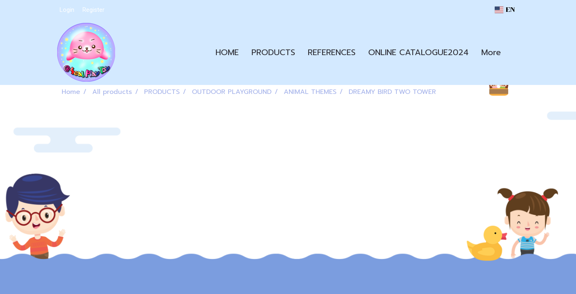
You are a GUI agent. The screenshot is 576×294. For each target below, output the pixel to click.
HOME (227, 52)
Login (67, 9)
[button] (514, 52)
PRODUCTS (273, 52)
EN (504, 9)
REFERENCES (332, 52)
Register (93, 9)
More (491, 52)
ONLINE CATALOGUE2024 (418, 52)
